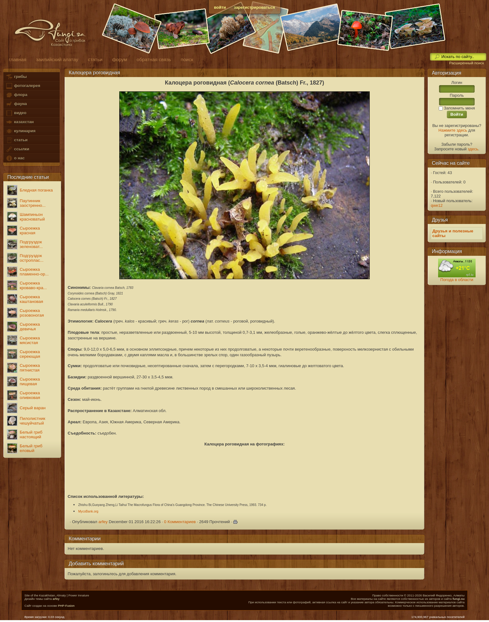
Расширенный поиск (466, 63)
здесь (473, 149)
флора (16, 95)
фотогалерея (22, 86)
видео (16, 113)
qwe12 (437, 205)
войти (220, 7)
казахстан (19, 122)
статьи (16, 140)
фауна (16, 104)
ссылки (17, 149)
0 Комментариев (180, 521)
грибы (16, 77)
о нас (15, 158)
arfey (102, 521)
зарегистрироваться (254, 7)
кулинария (20, 131)
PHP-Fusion (66, 605)
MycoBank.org (88, 511)
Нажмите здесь (452, 130)
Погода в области (456, 279)
